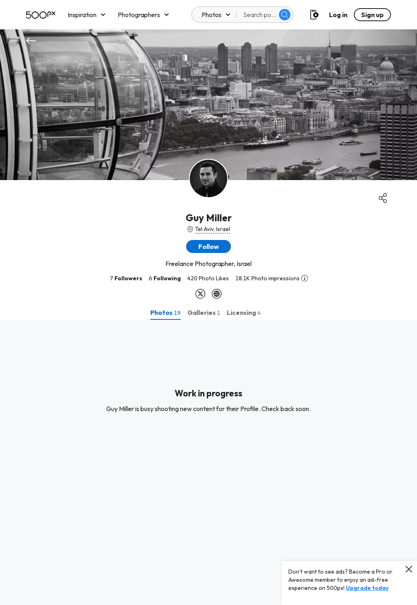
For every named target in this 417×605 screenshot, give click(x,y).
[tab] (165, 312)
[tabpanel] (208, 462)
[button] (208, 246)
